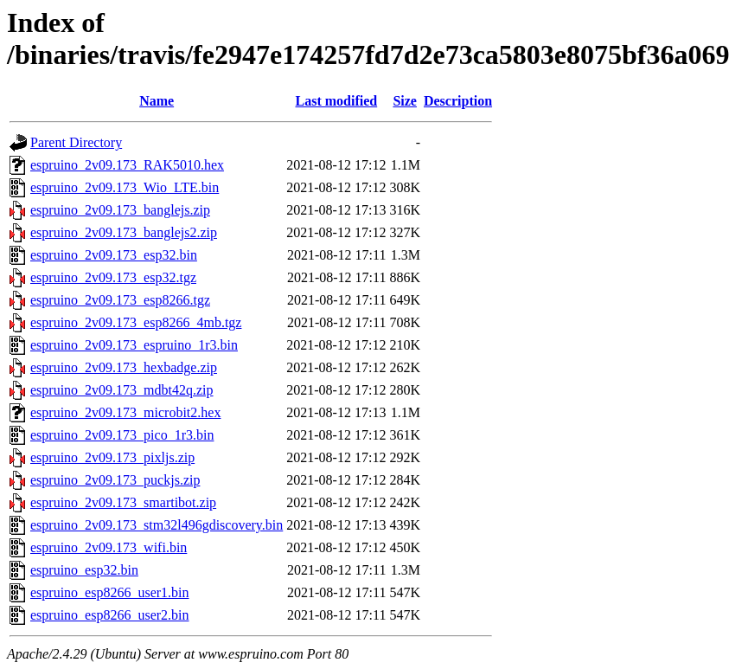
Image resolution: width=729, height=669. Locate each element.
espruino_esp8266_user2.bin (109, 615)
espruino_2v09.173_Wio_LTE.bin (124, 187)
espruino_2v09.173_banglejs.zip (120, 210)
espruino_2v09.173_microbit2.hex (125, 412)
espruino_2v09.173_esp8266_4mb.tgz (135, 322)
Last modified (337, 100)
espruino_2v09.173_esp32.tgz (113, 277)
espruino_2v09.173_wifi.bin (108, 547)
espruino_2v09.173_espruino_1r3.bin (134, 345)
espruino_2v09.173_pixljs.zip (112, 457)
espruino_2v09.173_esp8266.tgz (120, 300)
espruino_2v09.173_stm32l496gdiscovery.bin (156, 525)
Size (405, 100)
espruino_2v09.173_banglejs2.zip (123, 232)
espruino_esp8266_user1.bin (109, 592)
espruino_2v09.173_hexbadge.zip (123, 367)
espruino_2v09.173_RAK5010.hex (127, 165)
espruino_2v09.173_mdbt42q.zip (122, 390)
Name (156, 100)
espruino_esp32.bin (84, 570)
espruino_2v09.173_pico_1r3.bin (122, 435)
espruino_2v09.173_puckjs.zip (115, 480)
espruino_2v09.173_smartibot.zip (123, 502)
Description (458, 100)
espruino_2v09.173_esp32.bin (113, 255)
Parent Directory (76, 142)
